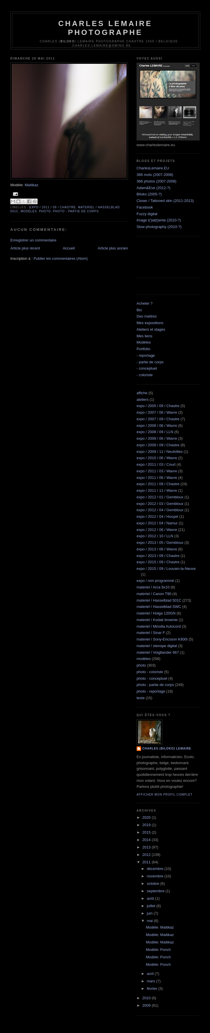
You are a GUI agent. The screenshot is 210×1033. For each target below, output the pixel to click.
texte (141, 698)
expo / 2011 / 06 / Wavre (157, 477)
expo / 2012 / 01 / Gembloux (160, 497)
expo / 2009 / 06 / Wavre (157, 438)
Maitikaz (31, 185)
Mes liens (144, 336)
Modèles (144, 342)
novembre (155, 876)
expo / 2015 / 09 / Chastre (158, 562)
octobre (153, 883)
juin (150, 913)
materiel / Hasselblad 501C (159, 600)
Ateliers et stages (151, 329)
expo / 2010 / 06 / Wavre (157, 458)
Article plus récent (25, 248)
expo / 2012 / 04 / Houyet (157, 516)
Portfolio (143, 349)
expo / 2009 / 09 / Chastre (158, 445)
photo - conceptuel (152, 678)
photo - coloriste (150, 672)
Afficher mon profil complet (164, 794)
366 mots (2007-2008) (155, 175)
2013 (147, 847)
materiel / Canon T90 (154, 594)
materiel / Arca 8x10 (153, 587)
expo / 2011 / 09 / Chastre (52, 207)
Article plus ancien (113, 248)
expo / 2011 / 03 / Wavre (157, 471)
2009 (147, 1005)
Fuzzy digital (147, 214)
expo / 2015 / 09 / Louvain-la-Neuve (166, 568)
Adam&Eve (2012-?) (153, 188)
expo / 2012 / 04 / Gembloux (160, 510)
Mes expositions (150, 323)
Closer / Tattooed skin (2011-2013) (165, 201)
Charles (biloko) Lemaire (166, 748)
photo (45, 211)
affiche (142, 393)
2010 (147, 998)
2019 (147, 825)
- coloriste (145, 375)
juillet (151, 906)
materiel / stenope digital (157, 646)
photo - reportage (151, 691)
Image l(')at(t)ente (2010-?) (159, 220)
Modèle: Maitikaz (160, 927)
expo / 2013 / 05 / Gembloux (160, 542)
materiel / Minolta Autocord (159, 626)
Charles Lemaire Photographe (105, 28)
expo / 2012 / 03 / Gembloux (160, 503)
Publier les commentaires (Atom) (61, 258)
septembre (156, 891)
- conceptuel (147, 368)
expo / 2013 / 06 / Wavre (157, 549)
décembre (155, 869)
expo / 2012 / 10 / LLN (155, 536)
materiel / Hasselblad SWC (159, 606)
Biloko (68, 41)
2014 (147, 840)
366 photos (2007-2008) (156, 181)
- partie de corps (150, 362)
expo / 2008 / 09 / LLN (155, 432)
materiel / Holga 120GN (156, 613)
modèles (29, 211)
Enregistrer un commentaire (33, 240)
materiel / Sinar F (151, 632)
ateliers (143, 399)
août (151, 898)
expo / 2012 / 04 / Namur (157, 523)
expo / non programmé (155, 580)
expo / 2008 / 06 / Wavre (157, 425)
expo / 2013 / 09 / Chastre (158, 556)
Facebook (145, 207)
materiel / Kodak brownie (157, 620)
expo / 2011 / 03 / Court (156, 464)
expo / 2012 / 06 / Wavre (157, 530)
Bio (139, 310)
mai (150, 921)
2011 (147, 862)
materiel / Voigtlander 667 (158, 652)
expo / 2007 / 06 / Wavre (157, 412)
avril (151, 973)
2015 (147, 832)
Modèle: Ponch (158, 949)
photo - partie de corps (76, 211)
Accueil (69, 248)
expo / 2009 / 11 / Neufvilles (159, 451)
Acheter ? (145, 303)
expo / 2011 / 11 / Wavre (157, 490)
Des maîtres (147, 316)
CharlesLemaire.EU (153, 168)
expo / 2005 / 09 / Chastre (158, 406)
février (152, 988)
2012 (147, 854)
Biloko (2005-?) (149, 194)
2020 (147, 817)
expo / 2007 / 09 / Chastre (158, 419)
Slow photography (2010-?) (159, 227)
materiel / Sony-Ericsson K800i (162, 639)
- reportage (146, 355)
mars (151, 981)
